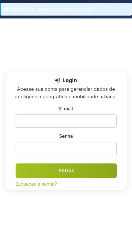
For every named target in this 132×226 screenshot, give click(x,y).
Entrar (65, 170)
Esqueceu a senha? (36, 184)
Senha (66, 136)
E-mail (66, 109)
